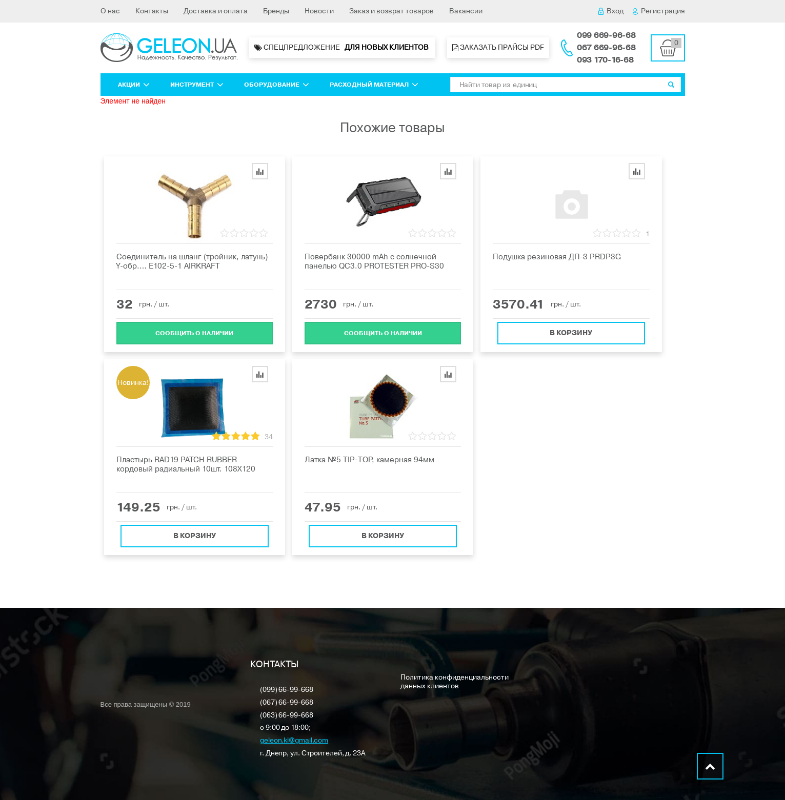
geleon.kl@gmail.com (294, 740)
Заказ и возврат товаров (391, 11)
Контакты (151, 11)
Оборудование (276, 84)
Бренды (276, 11)
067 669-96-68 (606, 47)
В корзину (571, 330)
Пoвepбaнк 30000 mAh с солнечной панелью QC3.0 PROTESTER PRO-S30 (374, 261)
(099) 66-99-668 (286, 690)
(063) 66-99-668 (286, 715)
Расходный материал (374, 84)
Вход (610, 11)
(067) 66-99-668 (286, 703)
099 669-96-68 (606, 35)
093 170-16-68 (605, 60)
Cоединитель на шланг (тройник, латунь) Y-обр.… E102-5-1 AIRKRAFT (192, 261)
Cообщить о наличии (194, 330)
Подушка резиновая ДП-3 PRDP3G (557, 257)
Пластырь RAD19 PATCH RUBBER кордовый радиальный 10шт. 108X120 (185, 464)
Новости (319, 11)
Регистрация (659, 11)
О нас (110, 11)
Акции (134, 84)
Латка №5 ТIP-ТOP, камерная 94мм (369, 460)
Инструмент (197, 84)
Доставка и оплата (216, 11)
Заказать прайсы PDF (498, 47)
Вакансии (465, 11)
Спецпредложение (342, 48)
